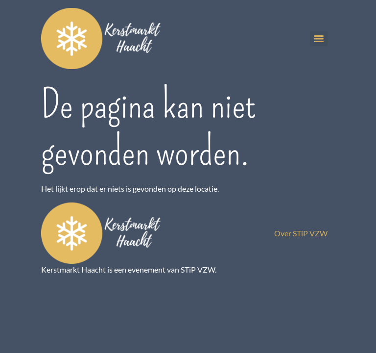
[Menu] (319, 38)
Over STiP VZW (301, 233)
